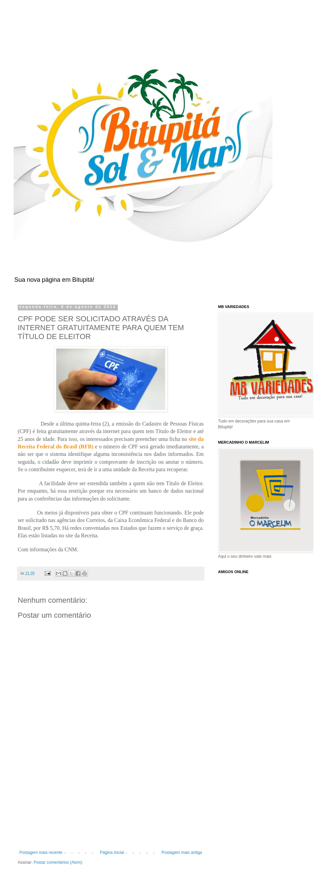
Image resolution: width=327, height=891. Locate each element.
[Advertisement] (110, 807)
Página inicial (112, 852)
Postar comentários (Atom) (58, 862)
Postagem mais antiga (181, 852)
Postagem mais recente (40, 852)
